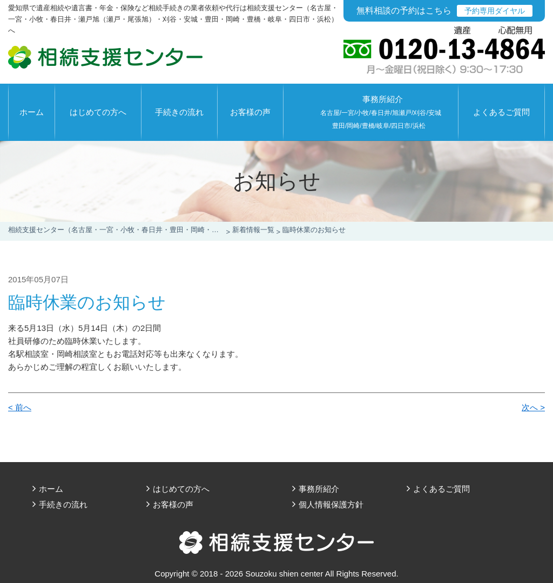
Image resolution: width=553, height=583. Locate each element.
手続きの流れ (179, 112)
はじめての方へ (98, 112)
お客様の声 (250, 112)
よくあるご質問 (501, 112)
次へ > (533, 407)
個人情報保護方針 (331, 504)
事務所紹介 (380, 112)
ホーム (31, 112)
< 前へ (19, 407)
